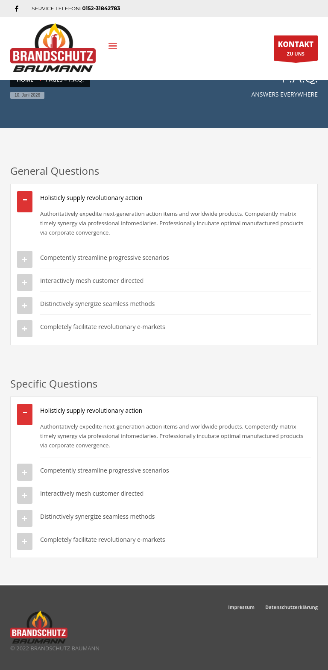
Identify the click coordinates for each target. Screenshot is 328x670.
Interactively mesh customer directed (92, 280)
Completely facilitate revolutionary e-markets (102, 327)
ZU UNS (296, 50)
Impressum (241, 607)
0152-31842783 (101, 8)
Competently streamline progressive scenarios (104, 257)
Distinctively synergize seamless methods (97, 304)
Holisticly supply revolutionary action (91, 198)
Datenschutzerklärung (291, 607)
